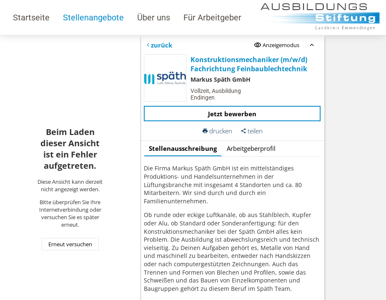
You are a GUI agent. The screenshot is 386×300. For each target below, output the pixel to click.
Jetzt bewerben (232, 114)
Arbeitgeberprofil (251, 148)
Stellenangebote (93, 17)
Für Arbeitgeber (212, 17)
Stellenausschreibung (183, 148)
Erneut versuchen (70, 244)
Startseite (31, 17)
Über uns (153, 17)
